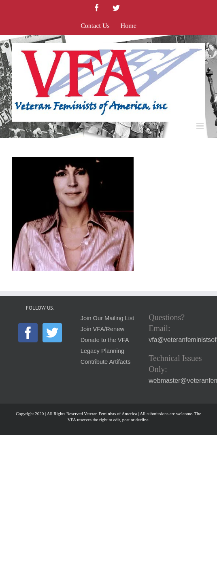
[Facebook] (28, 332)
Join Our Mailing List (107, 318)
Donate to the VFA (105, 340)
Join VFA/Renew (102, 329)
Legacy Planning (102, 351)
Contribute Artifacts (106, 362)
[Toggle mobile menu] (200, 126)
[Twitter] (52, 332)
